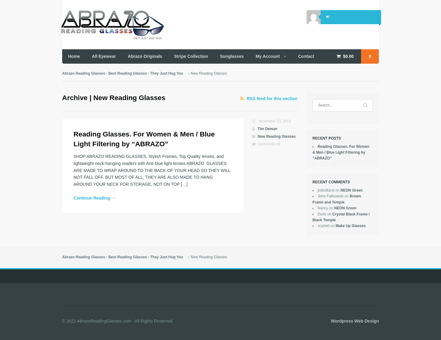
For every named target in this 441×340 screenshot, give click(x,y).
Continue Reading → (95, 198)
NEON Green (352, 190)
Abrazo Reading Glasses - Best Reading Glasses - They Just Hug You (122, 73)
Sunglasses (232, 56)
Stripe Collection (191, 56)
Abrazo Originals (145, 56)
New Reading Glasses (277, 136)
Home (74, 56)
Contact (306, 56)
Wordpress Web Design (355, 321)
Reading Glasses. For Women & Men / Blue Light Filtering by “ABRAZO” (340, 152)
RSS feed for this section (272, 98)
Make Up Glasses (351, 226)
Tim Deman (267, 129)
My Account (268, 56)
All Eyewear (104, 56)
